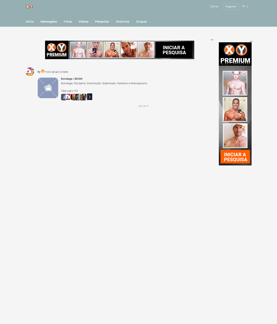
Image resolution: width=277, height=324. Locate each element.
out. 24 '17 (144, 105)
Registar (230, 6)
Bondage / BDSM (71, 78)
